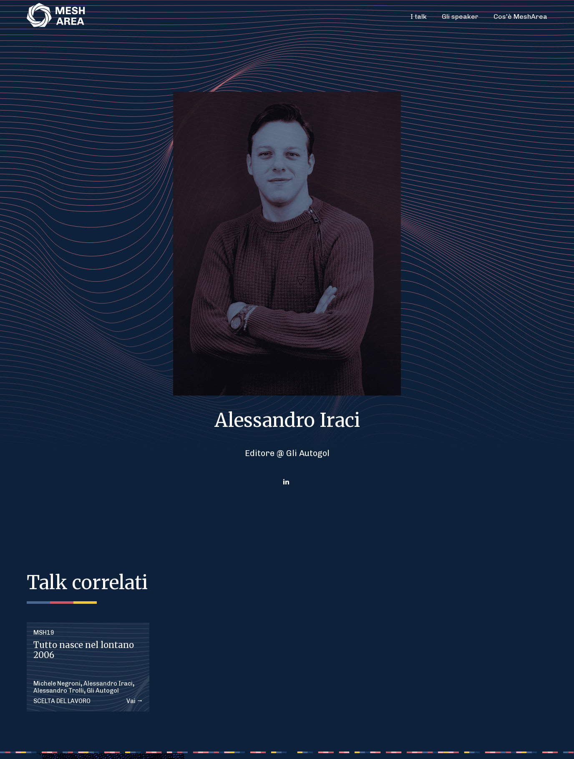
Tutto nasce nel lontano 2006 (83, 650)
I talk (418, 16)
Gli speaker (460, 16)
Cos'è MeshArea (520, 16)
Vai (134, 701)
